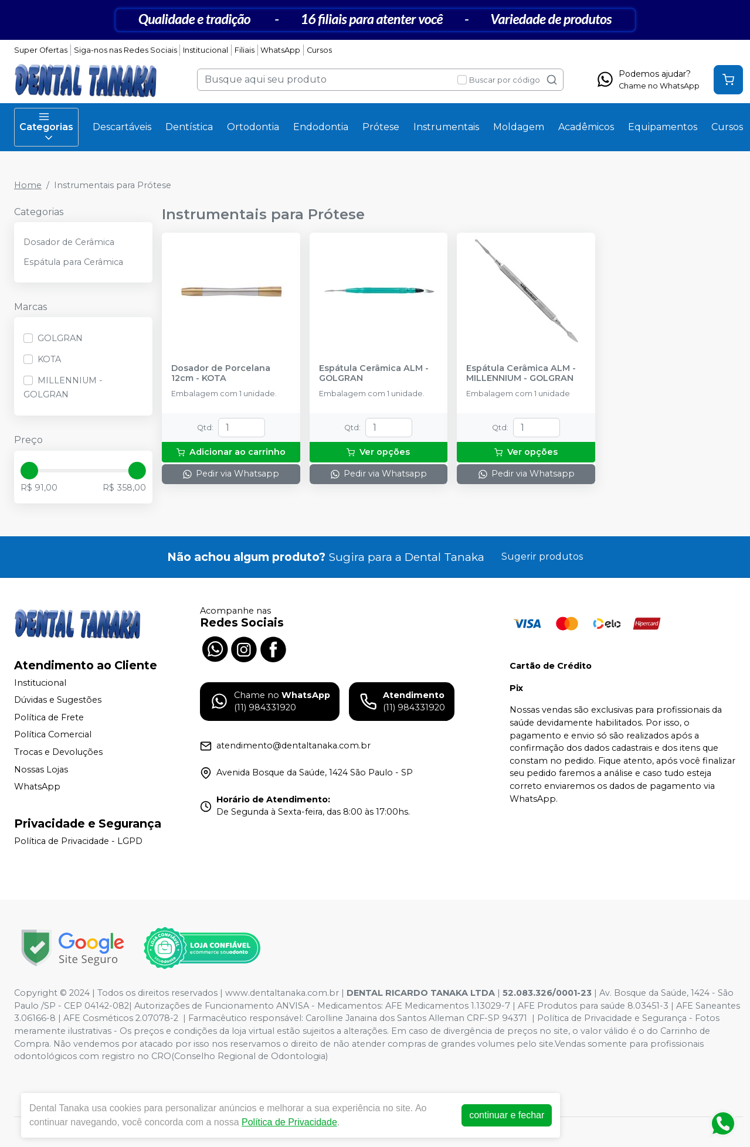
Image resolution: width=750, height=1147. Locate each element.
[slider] (29, 470)
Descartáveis (122, 126)
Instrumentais (446, 126)
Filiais (244, 50)
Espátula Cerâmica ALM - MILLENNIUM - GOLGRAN (521, 373)
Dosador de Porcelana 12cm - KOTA (220, 373)
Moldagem (518, 126)
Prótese (380, 126)
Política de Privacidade (289, 1122)
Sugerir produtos (542, 556)
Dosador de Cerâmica (68, 242)
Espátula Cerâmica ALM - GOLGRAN (374, 373)
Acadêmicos (586, 126)
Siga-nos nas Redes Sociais (125, 50)
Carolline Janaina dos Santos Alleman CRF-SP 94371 (416, 1018)
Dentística (189, 126)
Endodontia (320, 126)
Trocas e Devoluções (58, 752)
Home (28, 185)
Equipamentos (662, 126)
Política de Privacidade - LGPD (78, 841)
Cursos (319, 50)
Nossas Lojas (41, 769)
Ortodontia (253, 126)
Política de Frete (49, 717)
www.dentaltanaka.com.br (282, 993)
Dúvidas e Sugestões (57, 700)
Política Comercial (52, 735)
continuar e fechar (506, 1115)
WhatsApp (280, 50)
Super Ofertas (40, 50)
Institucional (205, 50)
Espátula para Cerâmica (73, 262)
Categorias (46, 127)
